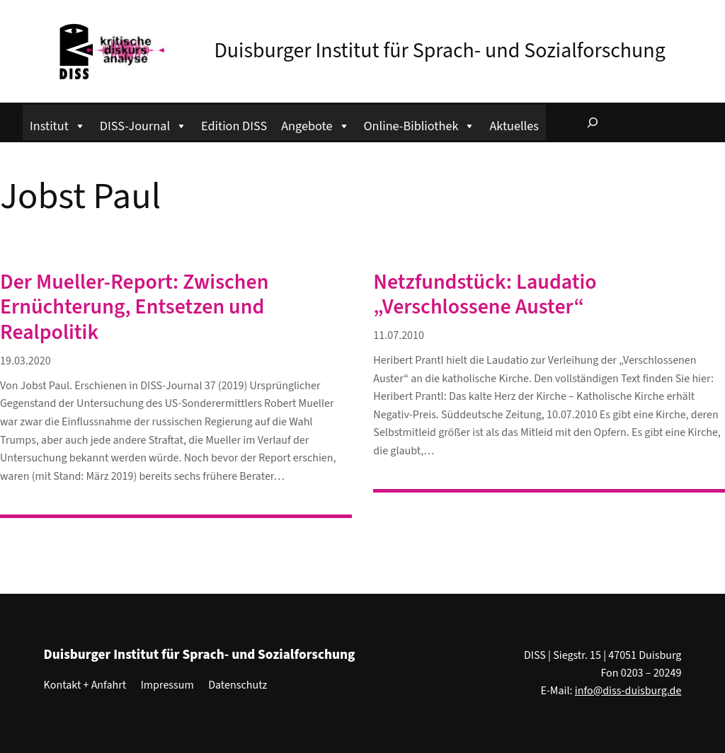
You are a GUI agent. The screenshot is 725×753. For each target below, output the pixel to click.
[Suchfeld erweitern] (592, 122)
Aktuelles (513, 126)
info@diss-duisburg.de (628, 691)
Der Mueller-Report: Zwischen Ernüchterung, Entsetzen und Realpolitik (134, 307)
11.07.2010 (398, 335)
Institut (58, 124)
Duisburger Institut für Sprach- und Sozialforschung (439, 50)
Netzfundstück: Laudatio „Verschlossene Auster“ (484, 295)
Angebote (315, 124)
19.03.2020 (25, 361)
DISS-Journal (143, 124)
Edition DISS (234, 126)
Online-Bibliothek (420, 124)
